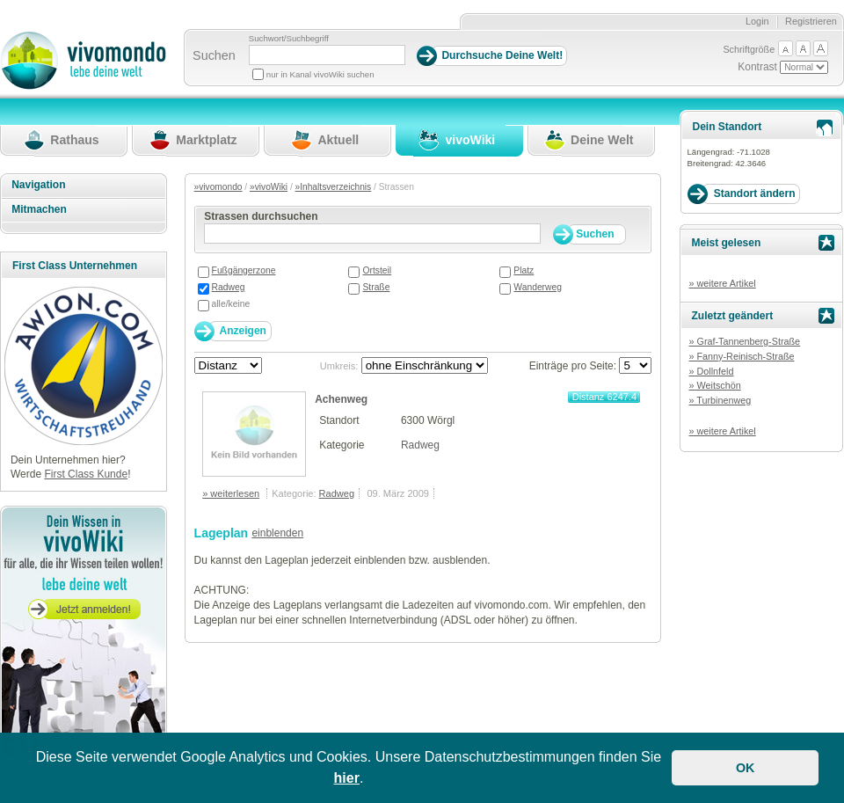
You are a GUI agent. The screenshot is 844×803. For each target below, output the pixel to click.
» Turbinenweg (719, 400)
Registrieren (811, 21)
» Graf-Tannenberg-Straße (744, 341)
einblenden (277, 533)
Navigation (38, 185)
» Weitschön (714, 385)
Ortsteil (376, 270)
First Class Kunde (85, 474)
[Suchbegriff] (327, 55)
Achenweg (341, 399)
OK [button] (745, 768)
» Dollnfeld (710, 371)
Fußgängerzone (244, 270)
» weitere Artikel (721, 283)
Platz (523, 270)
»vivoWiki (268, 187)
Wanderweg (537, 287)
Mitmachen (39, 209)
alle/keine (231, 304)
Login (757, 21)
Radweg (228, 287)
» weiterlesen (230, 493)
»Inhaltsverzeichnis (333, 187)
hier (347, 777)
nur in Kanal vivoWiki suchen (320, 74)
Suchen (214, 55)
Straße (375, 287)
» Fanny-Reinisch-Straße (741, 356)
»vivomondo (218, 187)
